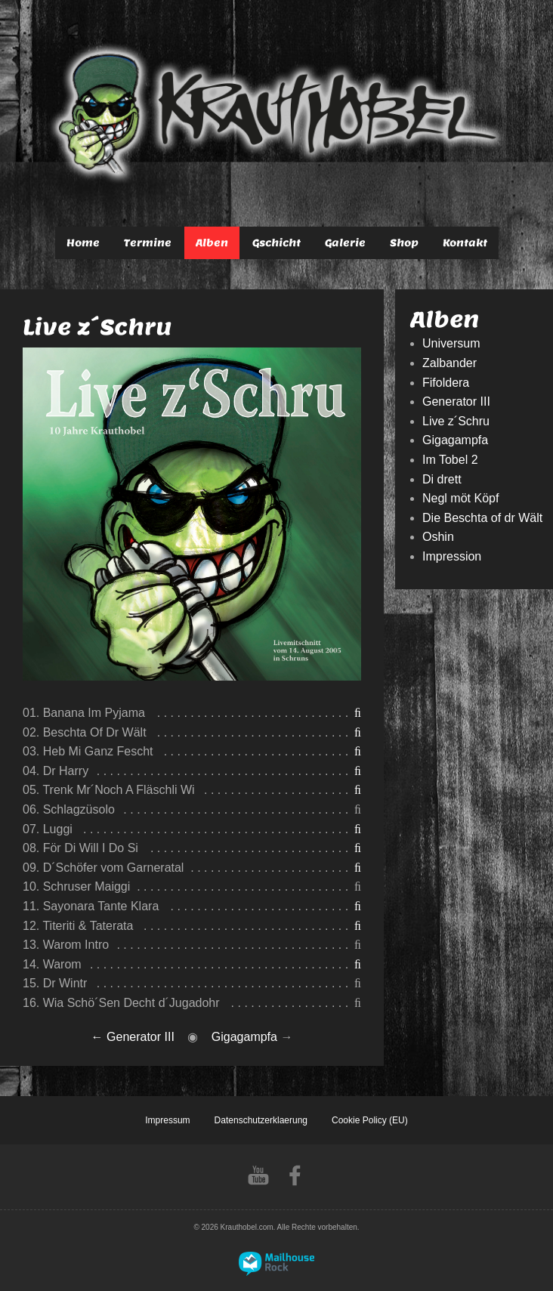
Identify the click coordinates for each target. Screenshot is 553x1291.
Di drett (442, 479)
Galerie (345, 242)
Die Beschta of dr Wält (482, 517)
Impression (451, 556)
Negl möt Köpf (460, 498)
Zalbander (449, 363)
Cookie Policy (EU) (370, 1120)
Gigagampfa (244, 1036)
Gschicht (276, 242)
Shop (404, 242)
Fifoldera (445, 382)
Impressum (167, 1120)
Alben (212, 242)
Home (83, 242)
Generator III (141, 1036)
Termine (147, 242)
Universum (451, 343)
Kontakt (465, 242)
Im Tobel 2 (450, 459)
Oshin (438, 536)
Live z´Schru (456, 421)
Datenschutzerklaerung (261, 1120)
